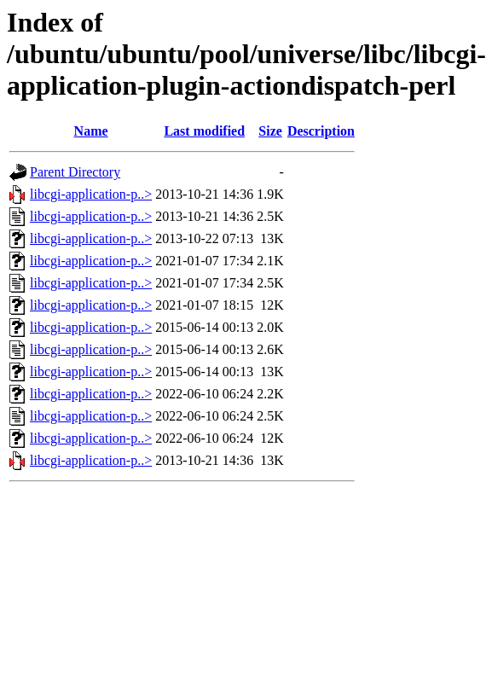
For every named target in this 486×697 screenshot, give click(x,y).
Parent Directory (75, 172)
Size (270, 131)
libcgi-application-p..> (91, 194)
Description (321, 131)
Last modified (204, 131)
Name (91, 131)
